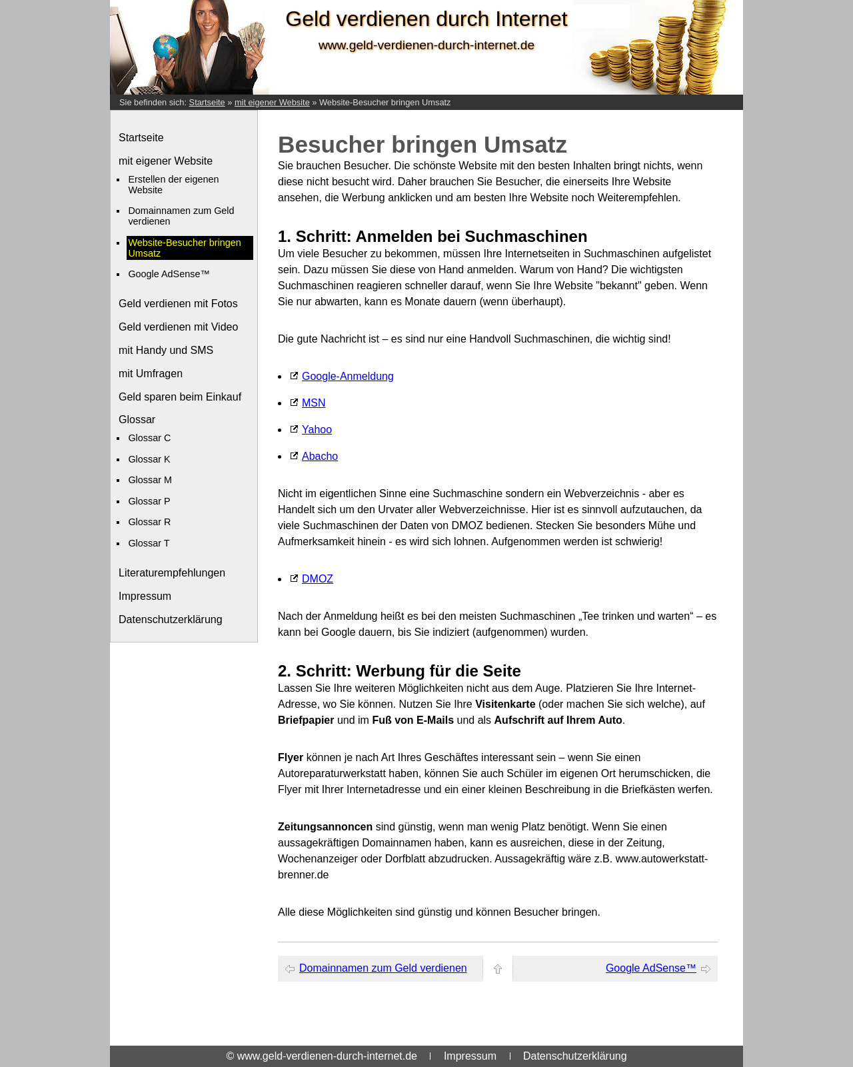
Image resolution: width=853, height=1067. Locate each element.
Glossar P (149, 501)
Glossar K (149, 459)
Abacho (320, 456)
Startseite (207, 102)
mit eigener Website (272, 102)
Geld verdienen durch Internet (426, 19)
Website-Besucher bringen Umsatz (385, 102)
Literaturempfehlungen (172, 572)
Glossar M (150, 480)
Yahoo (317, 429)
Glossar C (149, 438)
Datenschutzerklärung (171, 619)
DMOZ (317, 578)
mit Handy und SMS (166, 350)
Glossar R (149, 522)
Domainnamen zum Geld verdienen (181, 216)
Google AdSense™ (168, 274)
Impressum (145, 596)
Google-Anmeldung (348, 376)
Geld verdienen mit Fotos (178, 303)
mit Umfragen (151, 373)
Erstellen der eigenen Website (173, 184)
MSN (314, 403)
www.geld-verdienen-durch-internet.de (426, 45)
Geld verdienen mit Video (178, 327)
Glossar (137, 419)
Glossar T (148, 543)
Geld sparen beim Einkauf (180, 397)
